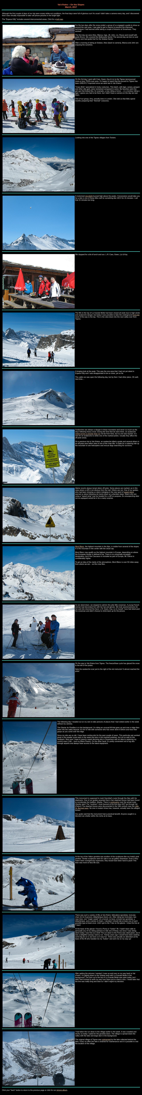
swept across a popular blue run (87, 434)
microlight (89, 196)
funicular (136, 315)
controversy (114, 802)
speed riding (129, 492)
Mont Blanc (79, 547)
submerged (106, 1039)
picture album (62, 1090)
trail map (59, 19)
